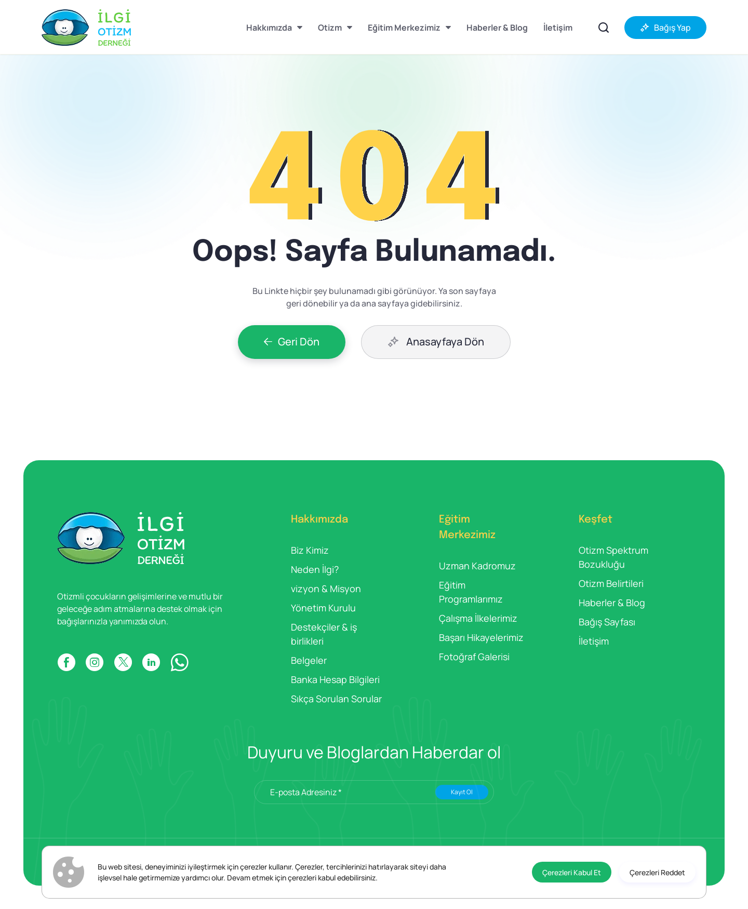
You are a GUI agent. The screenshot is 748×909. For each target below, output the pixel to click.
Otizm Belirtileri (611, 583)
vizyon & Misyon (326, 588)
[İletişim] (557, 27)
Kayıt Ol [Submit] (462, 791)
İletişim (594, 641)
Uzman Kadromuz (477, 565)
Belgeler (309, 660)
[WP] (179, 662)
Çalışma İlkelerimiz (478, 618)
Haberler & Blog (612, 602)
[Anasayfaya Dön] (436, 342)
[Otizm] (335, 27)
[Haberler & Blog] (497, 27)
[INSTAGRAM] (94, 662)
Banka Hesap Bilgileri (335, 679)
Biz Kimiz (310, 550)
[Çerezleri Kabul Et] (571, 872)
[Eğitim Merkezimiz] (409, 27)
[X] (123, 662)
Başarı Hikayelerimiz (481, 637)
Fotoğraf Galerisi (474, 656)
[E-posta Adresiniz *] (374, 792)
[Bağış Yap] (665, 27)
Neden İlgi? (315, 569)
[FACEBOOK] (66, 662)
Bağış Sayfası (607, 622)
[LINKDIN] (151, 662)
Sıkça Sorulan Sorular (336, 698)
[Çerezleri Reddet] (657, 872)
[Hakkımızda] (274, 27)
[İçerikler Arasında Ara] (603, 27)
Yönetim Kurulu (323, 607)
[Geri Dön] (291, 342)
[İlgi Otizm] (86, 27)
